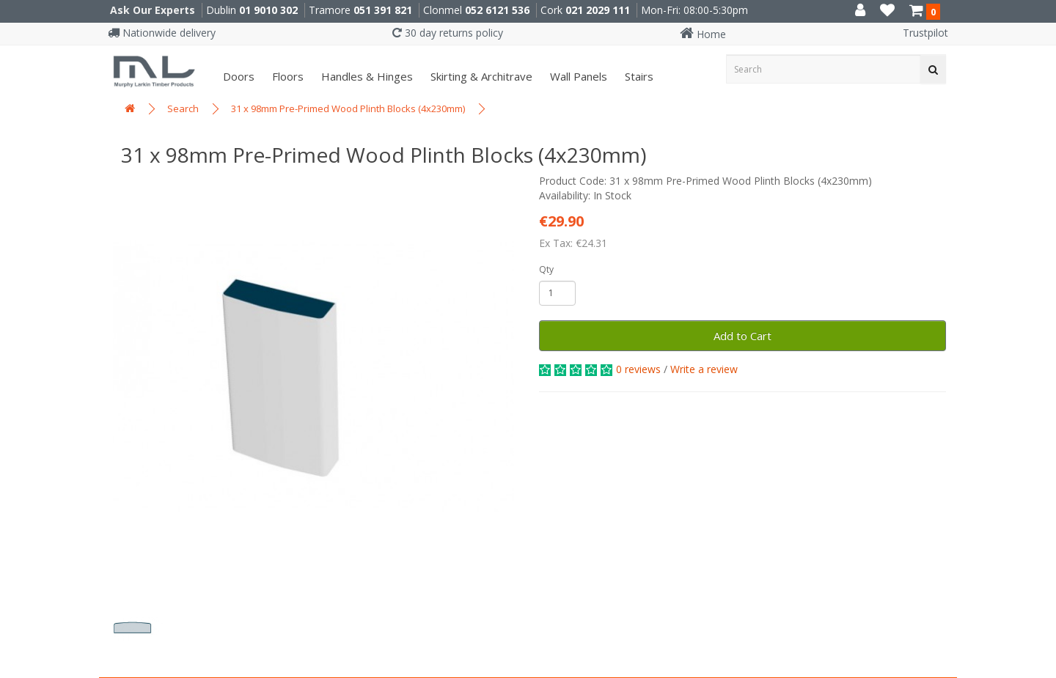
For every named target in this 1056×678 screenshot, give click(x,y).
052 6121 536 (497, 10)
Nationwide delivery (162, 33)
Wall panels (577, 76)
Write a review (704, 369)
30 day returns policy (447, 33)
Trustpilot (925, 33)
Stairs (637, 76)
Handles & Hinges (365, 76)
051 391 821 (382, 10)
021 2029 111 (597, 10)
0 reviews (638, 369)
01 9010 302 (268, 10)
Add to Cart (742, 335)
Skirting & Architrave (480, 76)
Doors (237, 76)
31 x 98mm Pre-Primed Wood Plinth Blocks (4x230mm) (348, 108)
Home (703, 34)
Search (183, 108)
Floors (286, 76)
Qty (546, 269)
